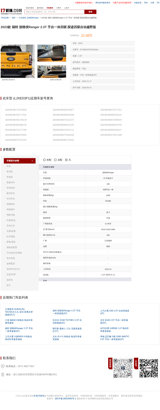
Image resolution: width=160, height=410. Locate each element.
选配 (58, 160)
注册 (152, 3)
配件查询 (40, 8)
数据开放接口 (102, 12)
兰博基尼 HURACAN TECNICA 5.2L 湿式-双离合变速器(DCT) (19, 312)
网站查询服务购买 (102, 3)
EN (158, 3)
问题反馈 (137, 3)
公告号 (66, 8)
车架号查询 (30, 8)
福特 (13, 18)
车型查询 (50, 8)
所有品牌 (5, 18)
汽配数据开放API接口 (84, 3)
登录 (146, 3)
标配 (47, 160)
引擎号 (58, 8)
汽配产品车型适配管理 (122, 3)
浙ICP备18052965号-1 (65, 398)
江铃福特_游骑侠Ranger (29, 18)
